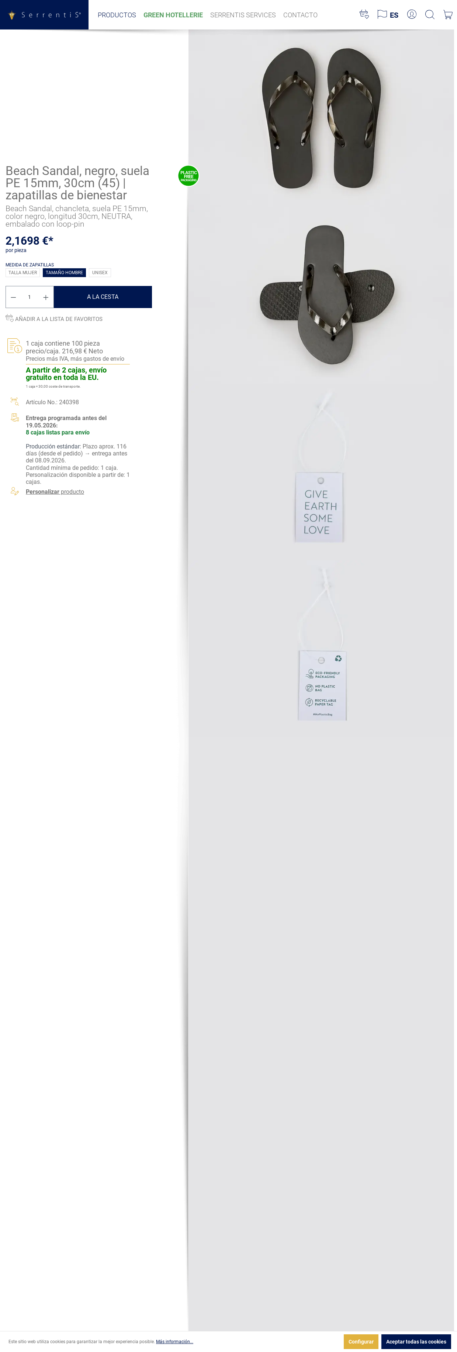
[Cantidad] (30, 297)
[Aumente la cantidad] (46, 297)
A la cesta (102, 296)
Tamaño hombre (64, 272)
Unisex (100, 272)
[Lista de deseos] (364, 15)
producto (55, 491)
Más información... (174, 1341)
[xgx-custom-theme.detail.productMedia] (321, 117)
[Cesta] (448, 14)
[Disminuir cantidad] (13, 297)
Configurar (361, 1342)
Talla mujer (22, 272)
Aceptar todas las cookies (416, 1342)
